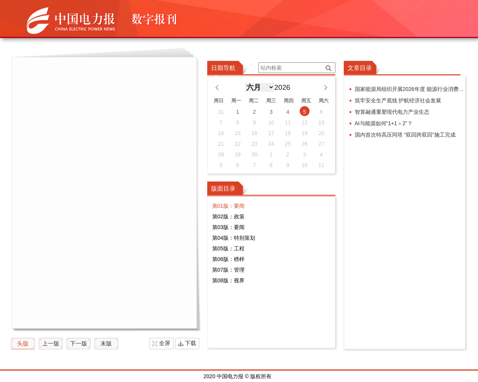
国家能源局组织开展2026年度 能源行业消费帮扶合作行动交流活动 (410, 89)
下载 (190, 343)
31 (221, 112)
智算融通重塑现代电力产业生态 (392, 112)
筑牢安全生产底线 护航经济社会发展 (398, 100)
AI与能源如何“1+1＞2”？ (384, 123)
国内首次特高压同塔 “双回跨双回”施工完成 (405, 135)
